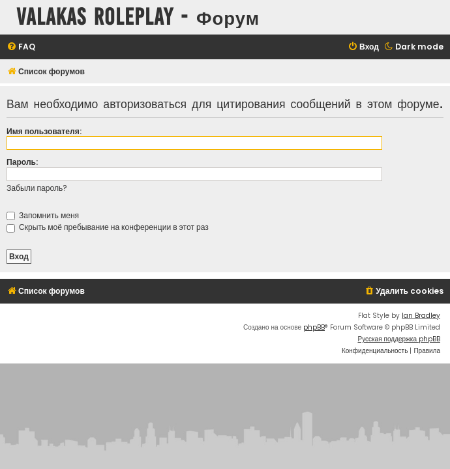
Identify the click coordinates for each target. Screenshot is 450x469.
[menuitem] (21, 47)
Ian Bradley (421, 315)
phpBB (314, 327)
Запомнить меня (43, 215)
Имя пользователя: (44, 131)
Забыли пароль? (37, 188)
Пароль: (22, 161)
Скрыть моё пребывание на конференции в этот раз (108, 227)
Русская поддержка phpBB (398, 339)
